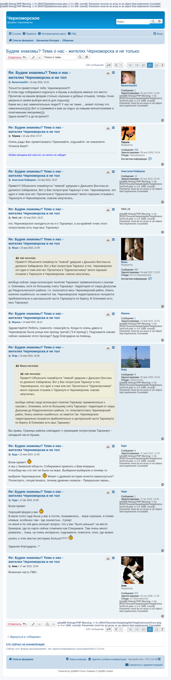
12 (135, 176)
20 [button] (143, 65)
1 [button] (121, 65)
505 (136, 150)
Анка (123, 585)
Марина (125, 313)
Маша (124, 262)
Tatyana (125, 142)
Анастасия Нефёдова (133, 171)
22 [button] (156, 65)
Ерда (123, 446)
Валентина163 (129, 85)
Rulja (123, 369)
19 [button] (136, 65)
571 (136, 593)
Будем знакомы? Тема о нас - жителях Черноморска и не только (72, 51)
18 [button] (130, 65)
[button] (108, 65)
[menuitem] (29, 33)
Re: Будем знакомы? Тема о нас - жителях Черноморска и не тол (39, 75)
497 (136, 269)
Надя (124, 491)
